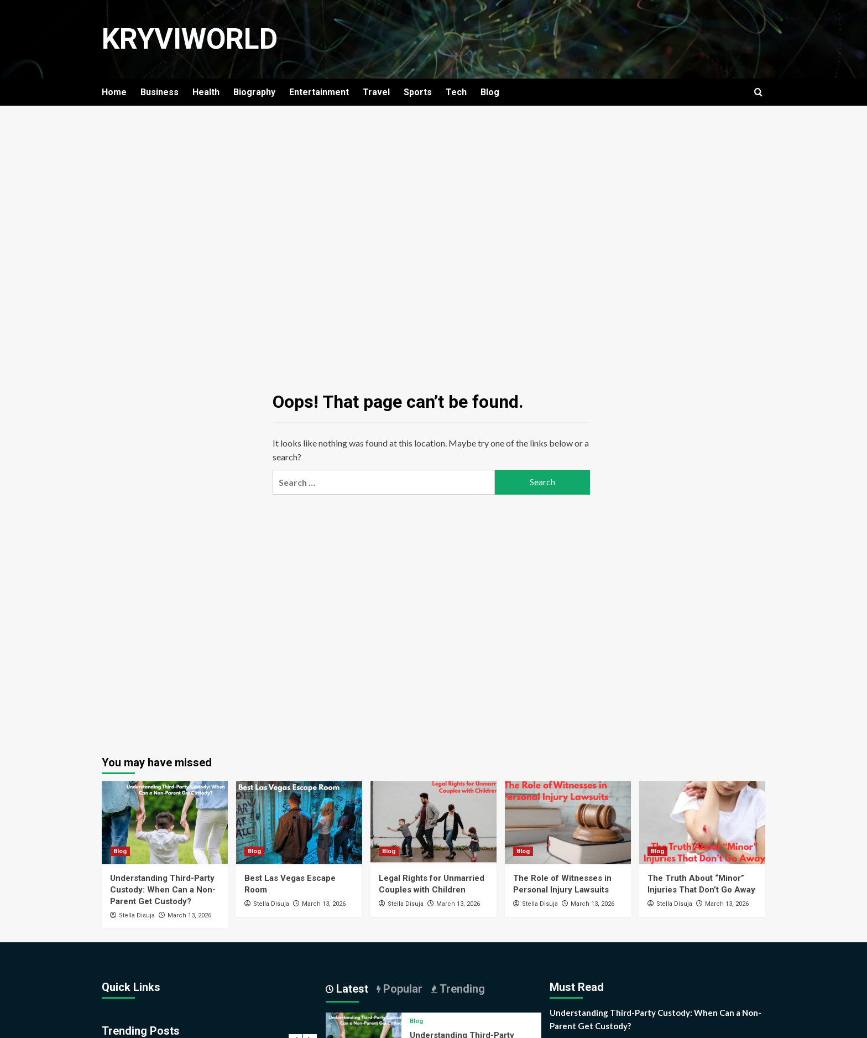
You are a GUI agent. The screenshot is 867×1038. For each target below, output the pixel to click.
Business (159, 92)
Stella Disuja (137, 915)
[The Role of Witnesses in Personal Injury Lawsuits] (568, 822)
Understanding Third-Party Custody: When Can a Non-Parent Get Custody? (163, 889)
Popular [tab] (401, 988)
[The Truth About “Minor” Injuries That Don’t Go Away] (702, 822)
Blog (489, 92)
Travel (376, 92)
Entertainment (319, 92)
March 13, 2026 (189, 915)
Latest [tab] (350, 988)
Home (114, 92)
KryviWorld (190, 39)
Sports (418, 92)
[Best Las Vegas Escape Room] (299, 822)
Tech (456, 92)
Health (206, 92)
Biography (254, 92)
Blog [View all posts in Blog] (120, 851)
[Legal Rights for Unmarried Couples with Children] (433, 822)
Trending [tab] (461, 988)
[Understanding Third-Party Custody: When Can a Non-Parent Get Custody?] (165, 822)
